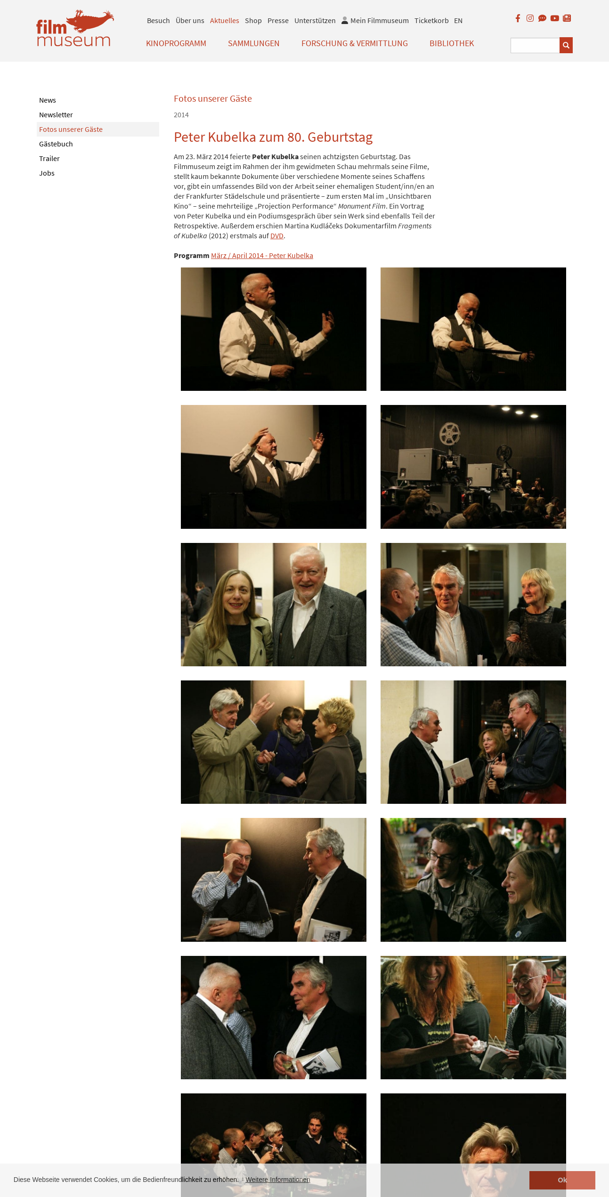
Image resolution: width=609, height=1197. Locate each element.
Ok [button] (562, 1180)
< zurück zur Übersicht (209, 1116)
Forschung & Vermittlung (354, 43)
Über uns (190, 20)
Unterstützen (315, 20)
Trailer (49, 158)
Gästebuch (56, 143)
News (47, 100)
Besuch (158, 20)
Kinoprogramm (176, 43)
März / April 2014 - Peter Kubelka (262, 255)
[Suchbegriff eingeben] (535, 45)
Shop (253, 20)
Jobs (47, 173)
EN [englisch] (458, 20)
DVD (277, 235)
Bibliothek (452, 43)
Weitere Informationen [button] (277, 1179)
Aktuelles (224, 20)
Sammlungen (254, 43)
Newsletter (56, 114)
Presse (278, 20)
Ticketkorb (431, 20)
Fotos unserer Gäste (71, 129)
